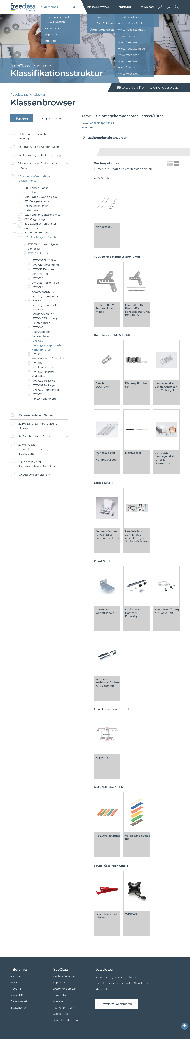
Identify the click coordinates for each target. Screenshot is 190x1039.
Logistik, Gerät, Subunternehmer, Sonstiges (36, 464)
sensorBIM (17, 995)
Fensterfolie (46, 389)
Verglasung (34, 219)
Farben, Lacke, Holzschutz (36, 190)
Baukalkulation (20, 1001)
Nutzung (125, 6)
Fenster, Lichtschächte (42, 214)
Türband (43, 380)
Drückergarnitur (42, 365)
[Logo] (22, 7)
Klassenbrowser (98, 6)
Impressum (60, 982)
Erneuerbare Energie (34, 474)
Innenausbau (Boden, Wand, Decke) (38, 165)
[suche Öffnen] (176, 9)
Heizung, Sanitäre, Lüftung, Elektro (38, 426)
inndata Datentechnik (67, 976)
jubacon (15, 982)
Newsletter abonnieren (116, 1003)
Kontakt (58, 1001)
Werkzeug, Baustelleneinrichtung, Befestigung (33, 449)
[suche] (50, 118)
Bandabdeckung (43, 311)
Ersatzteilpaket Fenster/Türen (41, 332)
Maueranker (45, 264)
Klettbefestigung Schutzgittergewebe (45, 292)
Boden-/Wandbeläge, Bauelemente (34, 178)
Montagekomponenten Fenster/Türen (47, 345)
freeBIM (15, 988)
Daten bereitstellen (65, 1020)
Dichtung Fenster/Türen (44, 320)
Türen (31, 228)
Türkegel (43, 385)
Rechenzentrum (63, 1007)
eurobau (16, 976)
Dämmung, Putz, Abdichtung (39, 155)
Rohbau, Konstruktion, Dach (38, 146)
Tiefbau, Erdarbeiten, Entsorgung (33, 136)
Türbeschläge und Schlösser (44, 246)
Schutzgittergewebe (45, 280)
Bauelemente (36, 232)
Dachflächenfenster (40, 223)
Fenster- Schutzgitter (43, 271)
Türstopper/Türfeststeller (47, 356)
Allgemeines (49, 6)
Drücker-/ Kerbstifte (44, 374)
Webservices (61, 1013)
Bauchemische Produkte (36, 436)
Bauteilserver (19, 1007)
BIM (72, 6)
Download (147, 6)
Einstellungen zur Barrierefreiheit (64, 992)
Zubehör (38, 253)
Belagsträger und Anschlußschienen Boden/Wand (38, 206)
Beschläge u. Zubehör (41, 237)
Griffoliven (45, 260)
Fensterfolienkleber (45, 396)
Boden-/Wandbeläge (41, 196)
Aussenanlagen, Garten (35, 415)
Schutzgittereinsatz (45, 303)
